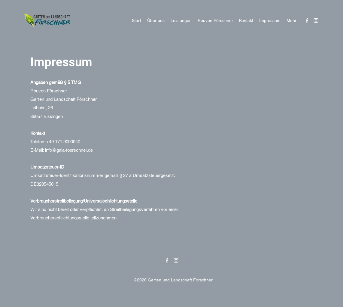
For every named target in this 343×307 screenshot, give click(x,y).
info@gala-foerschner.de (69, 150)
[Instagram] (316, 20)
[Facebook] (307, 20)
